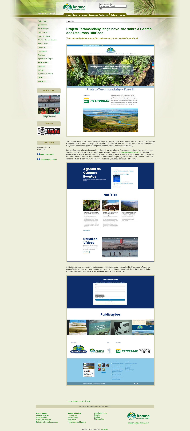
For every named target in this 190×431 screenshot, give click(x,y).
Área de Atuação (43, 29)
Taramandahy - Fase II (47, 160)
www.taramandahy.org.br (130, 152)
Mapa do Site (42, 81)
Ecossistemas (42, 51)
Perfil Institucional (45, 155)
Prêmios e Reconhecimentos (47, 40)
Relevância (41, 55)
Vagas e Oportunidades (45, 74)
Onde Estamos (42, 32)
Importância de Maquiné (45, 59)
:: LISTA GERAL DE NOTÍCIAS (78, 401)
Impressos (41, 66)
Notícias (40, 70)
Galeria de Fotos (43, 62)
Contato (40, 77)
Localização (41, 47)
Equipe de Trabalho (44, 36)
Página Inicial (42, 21)
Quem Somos (42, 25)
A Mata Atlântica (43, 44)
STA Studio (104, 429)
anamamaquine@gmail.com (138, 423)
